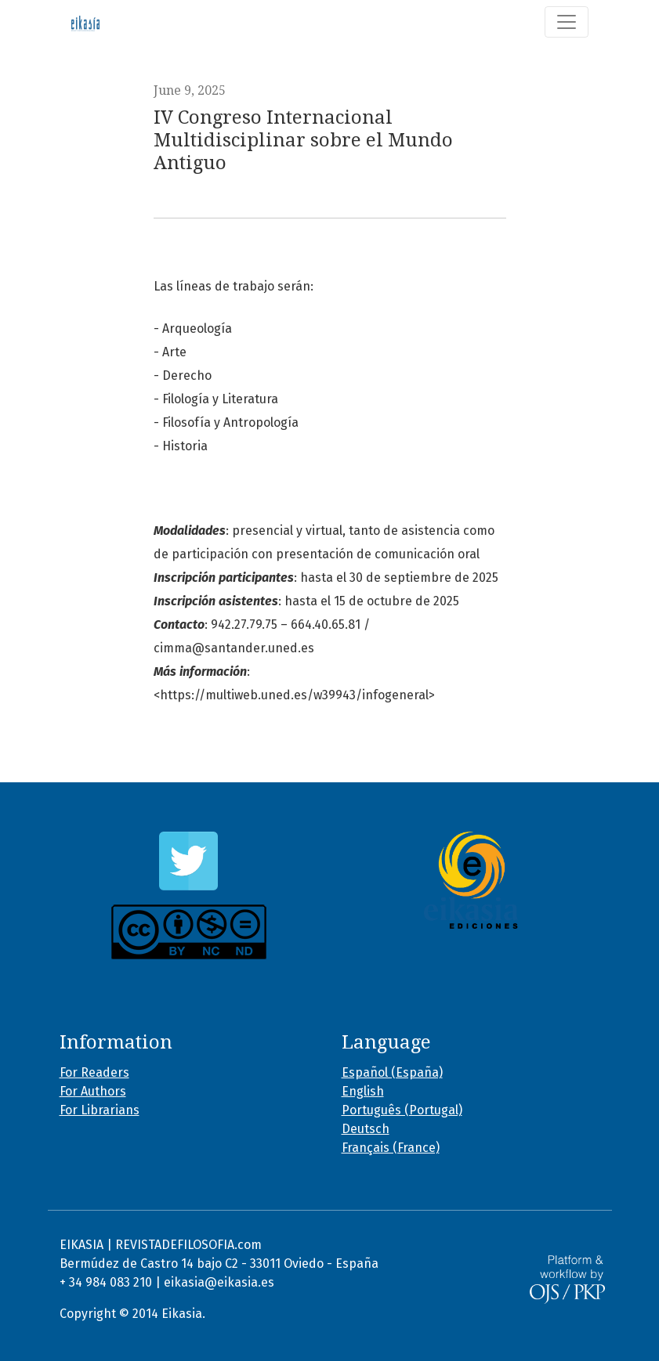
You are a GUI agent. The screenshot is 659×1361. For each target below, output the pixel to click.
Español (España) (392, 1072)
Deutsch (365, 1128)
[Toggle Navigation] (566, 22)
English (363, 1091)
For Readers (94, 1072)
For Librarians (99, 1110)
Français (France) (391, 1147)
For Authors (93, 1091)
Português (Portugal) (402, 1110)
